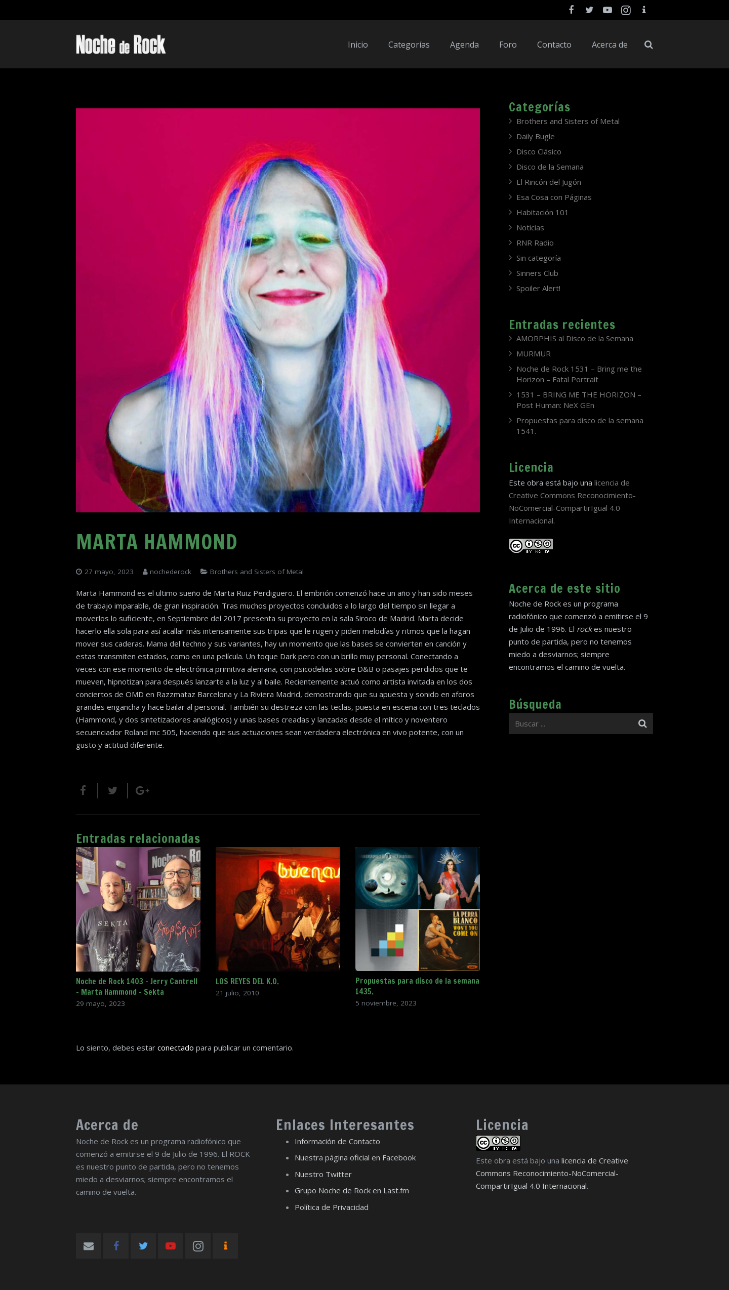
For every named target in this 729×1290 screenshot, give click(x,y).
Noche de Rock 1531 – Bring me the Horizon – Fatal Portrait (579, 374)
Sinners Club (537, 273)
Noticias (530, 227)
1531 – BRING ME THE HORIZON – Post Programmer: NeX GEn (578, 399)
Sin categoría (538, 258)
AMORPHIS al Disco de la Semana (574, 338)
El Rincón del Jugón (548, 182)
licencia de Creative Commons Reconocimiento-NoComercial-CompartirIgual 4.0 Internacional (552, 1173)
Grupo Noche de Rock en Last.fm (352, 1190)
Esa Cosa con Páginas (554, 197)
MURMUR (533, 353)
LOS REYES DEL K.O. (247, 981)
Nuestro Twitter (323, 1174)
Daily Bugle (535, 136)
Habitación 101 (542, 212)
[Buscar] (648, 44)
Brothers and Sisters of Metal (257, 571)
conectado (175, 1047)
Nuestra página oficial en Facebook (355, 1157)
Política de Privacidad (332, 1207)
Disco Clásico (538, 151)
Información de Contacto (337, 1141)
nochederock (170, 571)
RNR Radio (535, 242)
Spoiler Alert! (538, 288)
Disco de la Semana (550, 167)
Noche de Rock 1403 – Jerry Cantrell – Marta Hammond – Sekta (136, 986)
